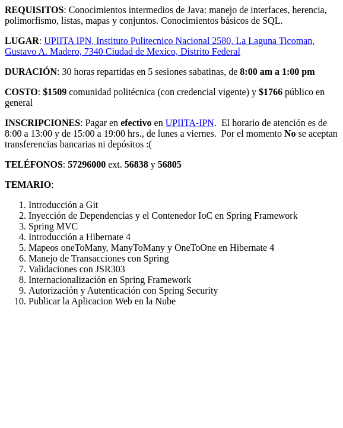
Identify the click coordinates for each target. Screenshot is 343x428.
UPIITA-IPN (190, 123)
